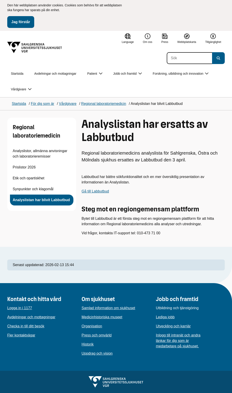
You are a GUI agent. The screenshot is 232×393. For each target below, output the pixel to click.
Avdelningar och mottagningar (55, 73)
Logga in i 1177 (19, 308)
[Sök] (189, 58)
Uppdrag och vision (97, 353)
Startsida (17, 73)
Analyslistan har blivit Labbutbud (41, 200)
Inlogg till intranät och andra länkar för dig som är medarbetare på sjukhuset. (178, 340)
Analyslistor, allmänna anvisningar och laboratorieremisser (40, 153)
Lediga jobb (165, 317)
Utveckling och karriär (173, 326)
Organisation (92, 326)
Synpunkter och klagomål (33, 189)
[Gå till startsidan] (34, 47)
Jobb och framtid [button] (127, 73)
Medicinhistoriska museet (102, 317)
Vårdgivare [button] (21, 89)
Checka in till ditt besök (25, 326)
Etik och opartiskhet (28, 178)
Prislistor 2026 (24, 167)
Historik (88, 344)
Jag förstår (20, 22)
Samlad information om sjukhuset (108, 308)
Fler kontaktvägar (21, 335)
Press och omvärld (97, 335)
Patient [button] (94, 73)
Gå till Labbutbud (95, 191)
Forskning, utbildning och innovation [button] (180, 73)
